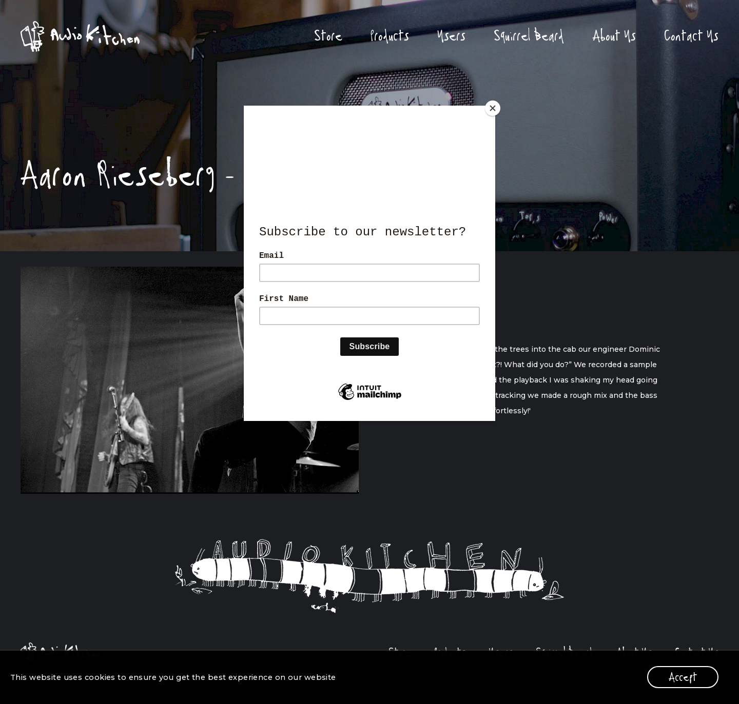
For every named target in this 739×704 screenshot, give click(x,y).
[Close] (492, 108)
